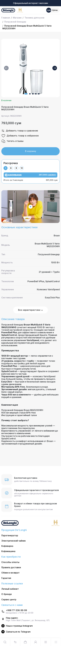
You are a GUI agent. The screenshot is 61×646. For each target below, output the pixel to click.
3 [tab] (5, 168)
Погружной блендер (15, 21)
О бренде (6, 594)
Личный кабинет (10, 589)
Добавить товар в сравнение (19, 130)
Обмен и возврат (10, 572)
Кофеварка (7, 546)
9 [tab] (16, 168)
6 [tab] (11, 168)
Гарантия (6, 578)
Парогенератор (9, 535)
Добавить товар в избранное (20, 136)
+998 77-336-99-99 (16, 610)
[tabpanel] (30, 176)
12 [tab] (22, 168)
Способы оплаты (10, 562)
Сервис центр (8, 599)
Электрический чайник (13, 541)
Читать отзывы (12, 141)
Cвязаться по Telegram (18, 631)
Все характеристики (30, 310)
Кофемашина (8, 551)
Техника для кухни (34, 17)
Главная (5, 17)
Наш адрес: (12, 618)
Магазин (17, 17)
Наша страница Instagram (19, 626)
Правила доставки (11, 567)
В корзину (30, 151)
